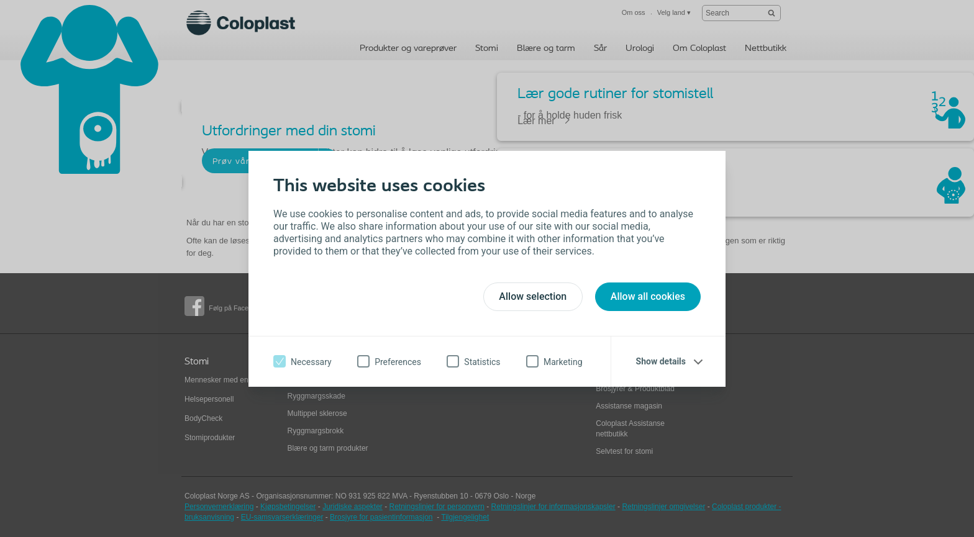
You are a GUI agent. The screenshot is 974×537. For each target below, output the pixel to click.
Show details (661, 361)
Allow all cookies (648, 296)
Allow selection (533, 296)
